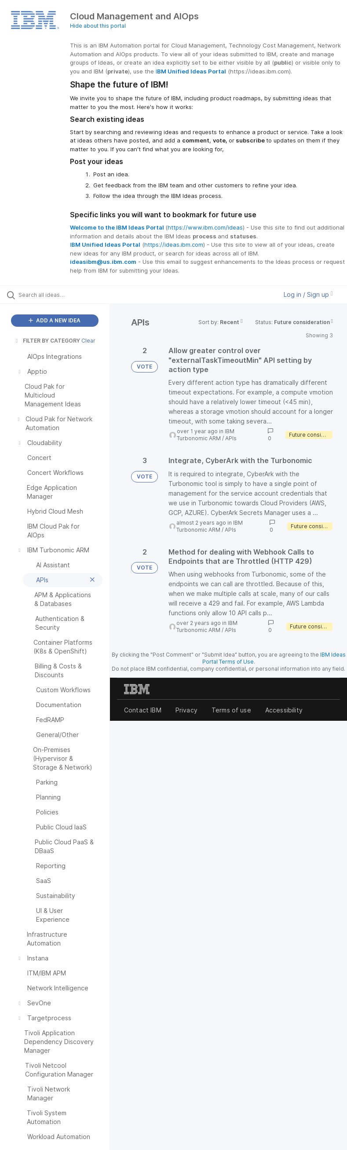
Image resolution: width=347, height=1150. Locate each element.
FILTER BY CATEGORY (47, 340)
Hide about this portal (98, 25)
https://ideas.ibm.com (173, 244)
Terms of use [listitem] (231, 710)
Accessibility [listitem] (284, 710)
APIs (231, 438)
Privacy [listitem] (186, 710)
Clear (88, 340)
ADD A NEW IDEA (54, 320)
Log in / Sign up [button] (308, 294)
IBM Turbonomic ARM (205, 435)
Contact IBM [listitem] (142, 710)
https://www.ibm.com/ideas (205, 227)
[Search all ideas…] (59, 294)
